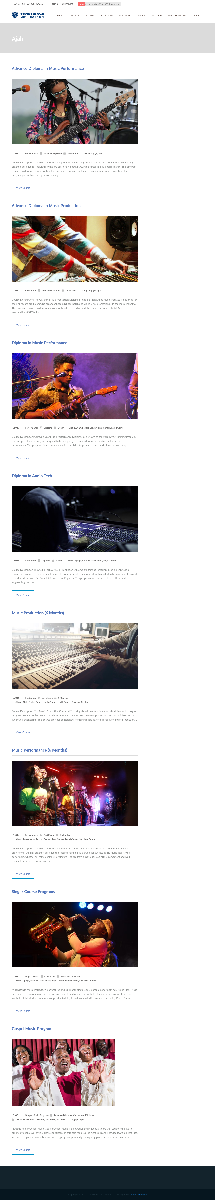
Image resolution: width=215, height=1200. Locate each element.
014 (17, 560)
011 (17, 153)
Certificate (47, 697)
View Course (23, 187)
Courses (90, 15)
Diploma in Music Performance (39, 342)
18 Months (72, 153)
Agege (94, 153)
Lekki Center (117, 427)
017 (17, 976)
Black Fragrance (139, 1194)
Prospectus (125, 15)
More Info (157, 15)
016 (17, 835)
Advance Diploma (53, 153)
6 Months (63, 697)
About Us (74, 15)
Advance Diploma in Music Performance (48, 68)
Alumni (141, 15)
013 (17, 427)
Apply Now (107, 15)
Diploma (48, 427)
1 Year (60, 427)
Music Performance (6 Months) (39, 750)
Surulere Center (80, 702)
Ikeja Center (104, 427)
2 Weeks (39, 1119)
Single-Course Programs (33, 891)
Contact (196, 15)
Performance (31, 153)
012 (17, 290)
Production (31, 290)
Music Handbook (177, 15)
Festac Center (89, 427)
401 (17, 1115)
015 (17, 697)
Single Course (32, 976)
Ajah (100, 153)
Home (60, 15)
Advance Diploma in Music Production (46, 205)
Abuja (87, 153)
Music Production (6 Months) (38, 612)
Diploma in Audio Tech (32, 475)
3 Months (65, 976)
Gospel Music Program (32, 1028)
